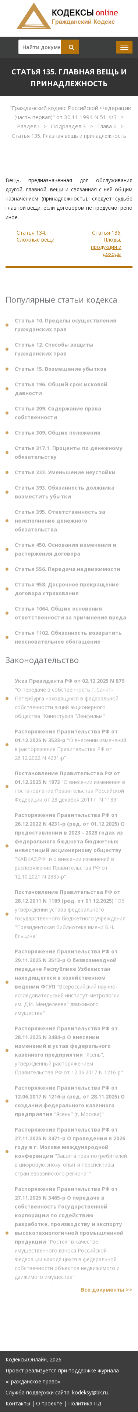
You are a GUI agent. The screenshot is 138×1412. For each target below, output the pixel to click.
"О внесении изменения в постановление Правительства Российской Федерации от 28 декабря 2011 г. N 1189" (70, 789)
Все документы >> (106, 1292)
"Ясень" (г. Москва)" (70, 1104)
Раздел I (29, 126)
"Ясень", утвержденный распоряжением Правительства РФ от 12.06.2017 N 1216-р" (69, 1053)
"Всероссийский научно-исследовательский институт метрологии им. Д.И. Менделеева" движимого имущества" (67, 985)
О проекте (49, 1403)
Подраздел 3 (69, 126)
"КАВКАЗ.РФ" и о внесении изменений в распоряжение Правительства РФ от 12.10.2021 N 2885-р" (70, 849)
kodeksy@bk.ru (90, 1392)
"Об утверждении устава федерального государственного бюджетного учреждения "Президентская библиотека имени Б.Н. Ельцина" (70, 916)
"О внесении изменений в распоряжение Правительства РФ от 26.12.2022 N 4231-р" (70, 747)
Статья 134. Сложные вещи (35, 236)
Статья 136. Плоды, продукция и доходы (106, 243)
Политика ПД (84, 1403)
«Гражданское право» (33, 1381)
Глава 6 (107, 126)
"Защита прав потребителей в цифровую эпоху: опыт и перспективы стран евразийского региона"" (71, 1154)
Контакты (18, 1403)
